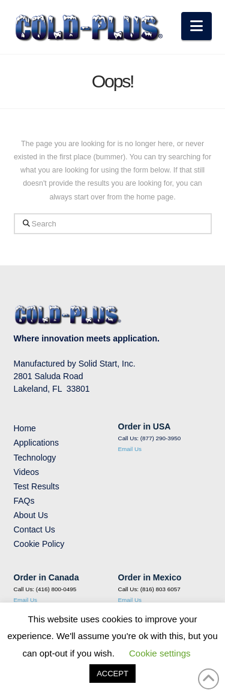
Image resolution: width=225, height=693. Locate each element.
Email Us (130, 449)
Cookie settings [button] (160, 653)
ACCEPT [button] (112, 673)
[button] (196, 26)
